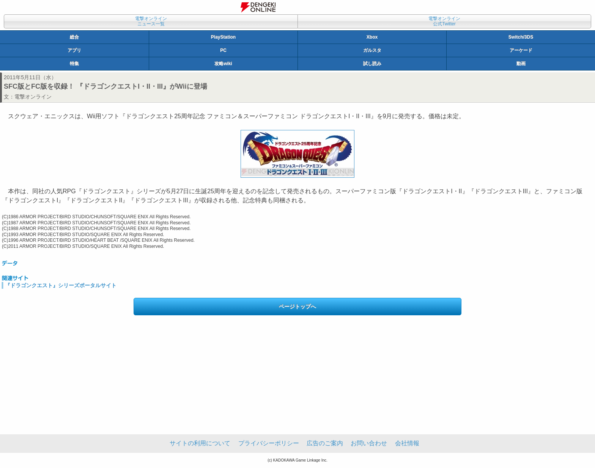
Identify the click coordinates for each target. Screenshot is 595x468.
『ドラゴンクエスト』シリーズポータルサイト (60, 285)
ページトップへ (297, 307)
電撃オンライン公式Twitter (444, 21)
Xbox (372, 37)
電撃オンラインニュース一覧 (151, 21)
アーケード (521, 50)
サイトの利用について (200, 443)
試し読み (372, 63)
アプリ (74, 50)
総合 (74, 37)
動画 (521, 63)
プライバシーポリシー (268, 443)
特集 (74, 63)
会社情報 (407, 443)
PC (223, 50)
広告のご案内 (325, 443)
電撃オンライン (33, 97)
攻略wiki (223, 63)
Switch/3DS (520, 37)
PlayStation (223, 37)
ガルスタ (372, 50)
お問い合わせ (369, 443)
